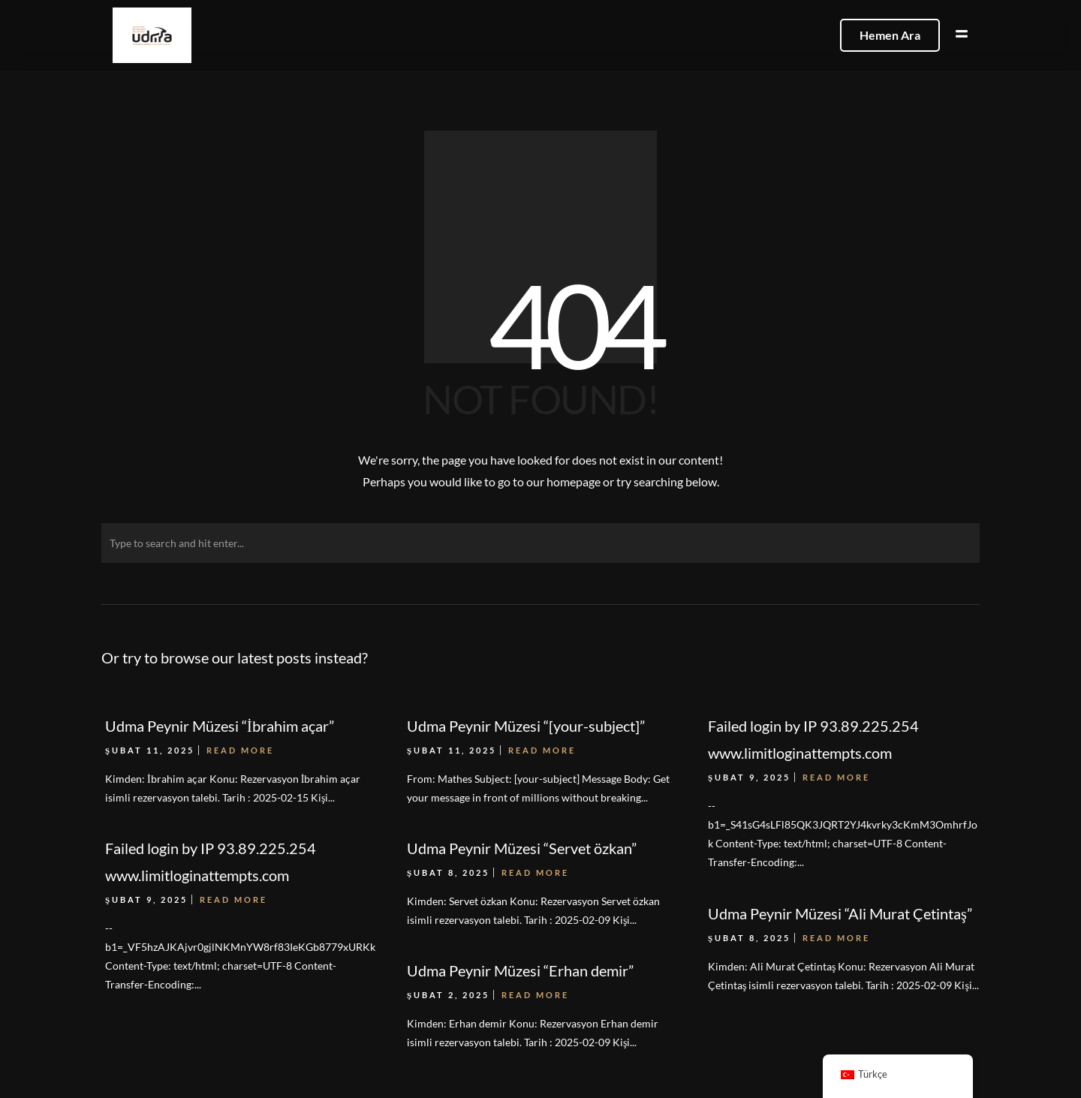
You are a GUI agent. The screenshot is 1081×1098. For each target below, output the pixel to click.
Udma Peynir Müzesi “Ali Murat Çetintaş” (840, 913)
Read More (233, 899)
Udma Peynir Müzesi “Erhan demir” (520, 970)
